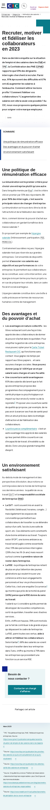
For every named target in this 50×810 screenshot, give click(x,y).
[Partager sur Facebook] (25, 717)
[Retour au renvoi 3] (32, 768)
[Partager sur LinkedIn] (31, 717)
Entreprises (6, 14)
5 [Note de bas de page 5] (18, 641)
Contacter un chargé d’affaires (25, 690)
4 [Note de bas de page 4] (46, 586)
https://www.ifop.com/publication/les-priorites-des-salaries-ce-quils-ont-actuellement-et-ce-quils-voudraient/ (23, 755)
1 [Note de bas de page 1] (6, 66)
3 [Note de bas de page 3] (14, 402)
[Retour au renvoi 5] (35, 795)
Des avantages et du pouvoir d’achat (21, 146)
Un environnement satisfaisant (18, 151)
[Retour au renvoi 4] (34, 786)
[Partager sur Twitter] (18, 717)
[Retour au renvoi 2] (15, 758)
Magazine (16, 14)
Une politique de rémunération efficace (23, 141)
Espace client (43, 7)
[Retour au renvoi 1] (4, 746)
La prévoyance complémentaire (21, 428)
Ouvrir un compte (33, 8)
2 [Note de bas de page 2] (32, 190)
